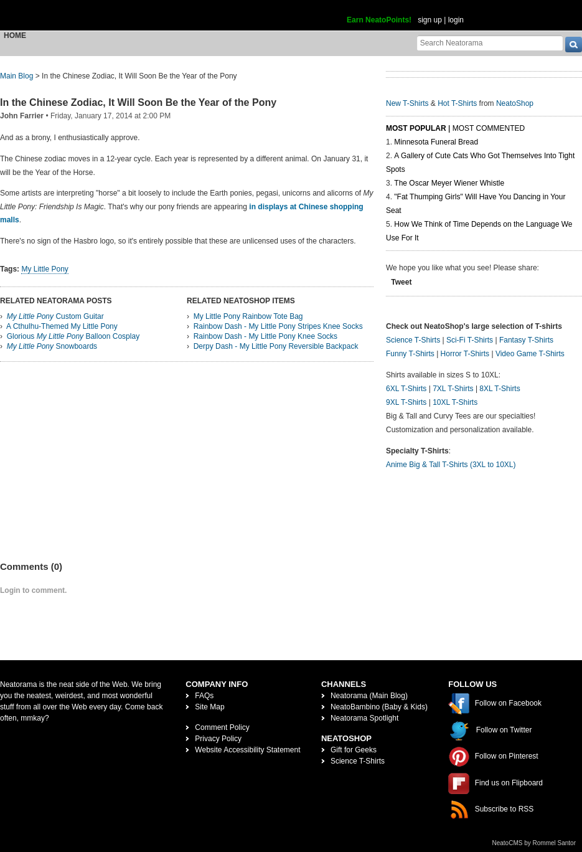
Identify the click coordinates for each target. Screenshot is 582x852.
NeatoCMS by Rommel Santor (534, 843)
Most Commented (489, 128)
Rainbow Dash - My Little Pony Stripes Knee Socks (278, 326)
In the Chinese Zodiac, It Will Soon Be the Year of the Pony (138, 102)
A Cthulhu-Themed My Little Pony (62, 326)
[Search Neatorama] (490, 42)
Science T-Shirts (413, 340)
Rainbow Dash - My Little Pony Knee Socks (265, 336)
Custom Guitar (55, 316)
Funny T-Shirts (410, 353)
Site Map (209, 707)
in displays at (272, 206)
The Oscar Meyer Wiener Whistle (449, 183)
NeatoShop (514, 103)
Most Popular (416, 128)
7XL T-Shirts (453, 388)
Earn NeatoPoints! (379, 20)
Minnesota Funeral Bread (436, 142)
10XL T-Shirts (455, 402)
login (456, 20)
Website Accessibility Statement (247, 750)
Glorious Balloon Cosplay (73, 336)
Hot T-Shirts (457, 103)
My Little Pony (44, 269)
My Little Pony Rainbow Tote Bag (248, 316)
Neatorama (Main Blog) (369, 695)
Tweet (401, 282)
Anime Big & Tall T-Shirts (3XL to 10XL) (451, 464)
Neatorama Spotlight (364, 718)
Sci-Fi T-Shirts (469, 340)
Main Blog (16, 76)
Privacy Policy (218, 738)
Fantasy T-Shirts (526, 340)
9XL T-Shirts (406, 402)
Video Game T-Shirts (530, 353)
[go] (573, 44)
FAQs (204, 695)
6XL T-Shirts (406, 388)
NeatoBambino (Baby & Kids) (379, 707)
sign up (430, 20)
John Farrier (22, 115)
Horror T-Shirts (465, 353)
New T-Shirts (407, 103)
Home (15, 35)
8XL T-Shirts (499, 388)
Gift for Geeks (354, 750)
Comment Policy (222, 727)
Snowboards (52, 346)
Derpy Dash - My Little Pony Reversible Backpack (276, 346)
